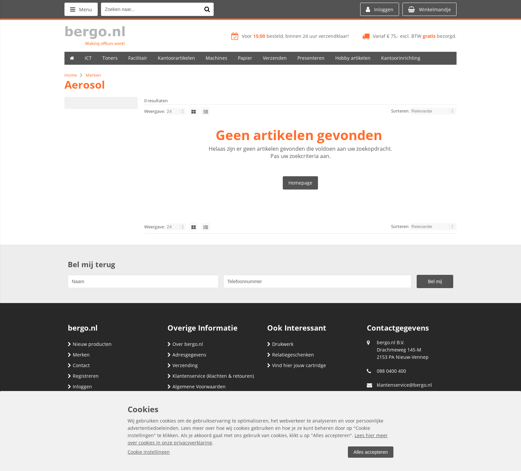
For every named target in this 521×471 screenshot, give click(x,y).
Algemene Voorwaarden (196, 386)
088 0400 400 (391, 371)
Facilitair (137, 58)
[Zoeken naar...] (207, 9)
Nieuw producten (90, 344)
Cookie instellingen (149, 452)
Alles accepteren (370, 452)
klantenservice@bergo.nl (404, 385)
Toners (110, 58)
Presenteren (311, 58)
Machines (216, 58)
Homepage (300, 183)
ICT (88, 58)
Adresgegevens (186, 355)
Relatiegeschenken (290, 355)
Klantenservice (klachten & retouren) (210, 376)
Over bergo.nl (185, 344)
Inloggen (80, 386)
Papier (245, 58)
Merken (79, 355)
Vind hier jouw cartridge (296, 365)
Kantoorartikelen (176, 58)
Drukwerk (280, 344)
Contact (79, 365)
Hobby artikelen (352, 58)
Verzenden (275, 58)
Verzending (182, 365)
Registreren (83, 376)
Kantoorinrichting (400, 58)
